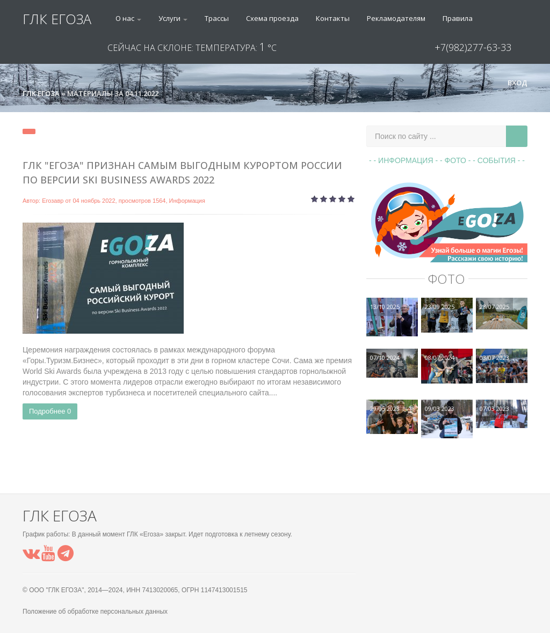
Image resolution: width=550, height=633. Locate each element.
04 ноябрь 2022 (94, 200)
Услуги (172, 18)
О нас (128, 18)
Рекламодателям (396, 18)
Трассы (217, 18)
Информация (187, 200)
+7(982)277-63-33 (473, 47)
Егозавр (52, 200)
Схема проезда (272, 18)
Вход (512, 82)
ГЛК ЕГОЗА (57, 19)
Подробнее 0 (50, 411)
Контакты (333, 18)
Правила (458, 18)
